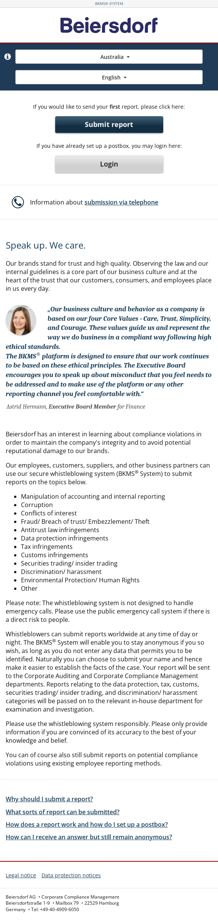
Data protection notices (71, 875)
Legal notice (21, 875)
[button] (7, 56)
